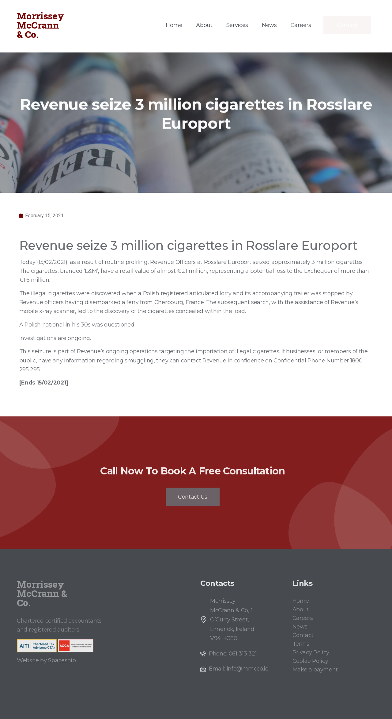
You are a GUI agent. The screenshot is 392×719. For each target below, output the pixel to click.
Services (237, 25)
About (204, 25)
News (269, 25)
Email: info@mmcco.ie (239, 668)
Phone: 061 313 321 (233, 653)
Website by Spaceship (46, 660)
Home (174, 25)
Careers (301, 25)
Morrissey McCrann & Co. (40, 25)
